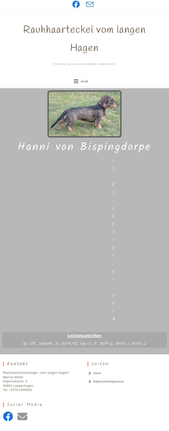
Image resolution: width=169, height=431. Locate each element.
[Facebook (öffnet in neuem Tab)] (77, 4)
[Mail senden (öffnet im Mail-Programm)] (90, 4)
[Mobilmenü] (81, 81)
